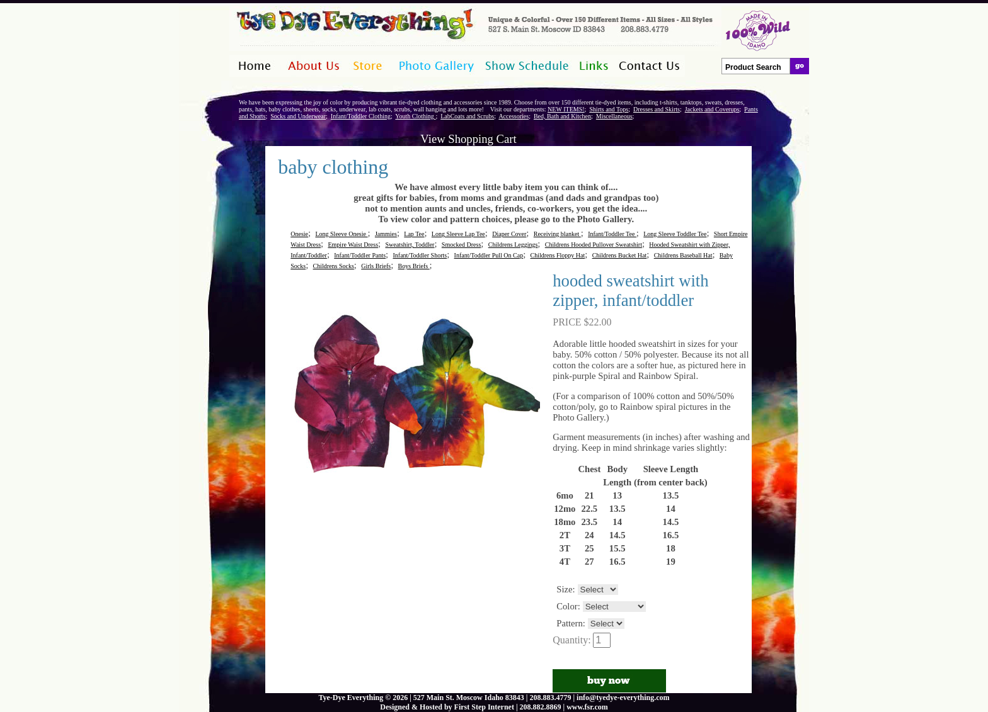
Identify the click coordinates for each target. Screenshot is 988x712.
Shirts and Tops (608, 109)
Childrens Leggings (513, 244)
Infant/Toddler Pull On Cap (489, 255)
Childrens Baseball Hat (683, 255)
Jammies (386, 233)
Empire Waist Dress (353, 244)
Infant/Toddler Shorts (420, 255)
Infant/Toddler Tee (612, 233)
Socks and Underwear (298, 116)
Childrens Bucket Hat (619, 255)
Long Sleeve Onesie (341, 233)
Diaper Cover (509, 233)
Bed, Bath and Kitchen (562, 116)
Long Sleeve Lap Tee (458, 233)
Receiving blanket (557, 233)
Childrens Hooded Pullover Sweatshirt (593, 244)
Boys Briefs (414, 266)
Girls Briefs (376, 266)
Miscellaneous (614, 116)
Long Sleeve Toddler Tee (674, 233)
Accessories (513, 116)
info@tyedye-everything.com (623, 697)
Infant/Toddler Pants (360, 255)
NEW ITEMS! (566, 109)
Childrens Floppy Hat (558, 255)
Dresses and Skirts (656, 109)
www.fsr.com (587, 707)
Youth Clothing (415, 116)
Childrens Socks (333, 266)
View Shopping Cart (468, 138)
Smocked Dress (461, 244)
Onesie (299, 233)
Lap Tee (414, 233)
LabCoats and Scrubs (467, 116)
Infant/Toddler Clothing (361, 116)
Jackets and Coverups (712, 109)
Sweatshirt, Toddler (409, 244)
